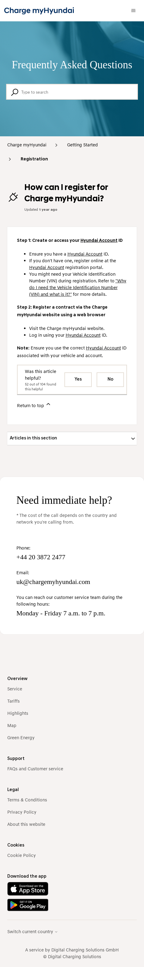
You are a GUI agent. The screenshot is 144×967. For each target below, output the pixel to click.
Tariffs (13, 701)
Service (14, 688)
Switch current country (32, 931)
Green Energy (21, 737)
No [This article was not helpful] (110, 379)
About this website (26, 824)
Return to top (34, 404)
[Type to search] (72, 91)
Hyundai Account (99, 240)
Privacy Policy (21, 812)
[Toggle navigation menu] (133, 11)
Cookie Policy (21, 855)
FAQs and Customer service (35, 768)
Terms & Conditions (27, 799)
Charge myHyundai (26, 144)
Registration (34, 159)
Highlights (17, 713)
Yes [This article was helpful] (78, 379)
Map (11, 725)
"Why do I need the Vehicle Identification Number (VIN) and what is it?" (77, 287)
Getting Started (82, 144)
